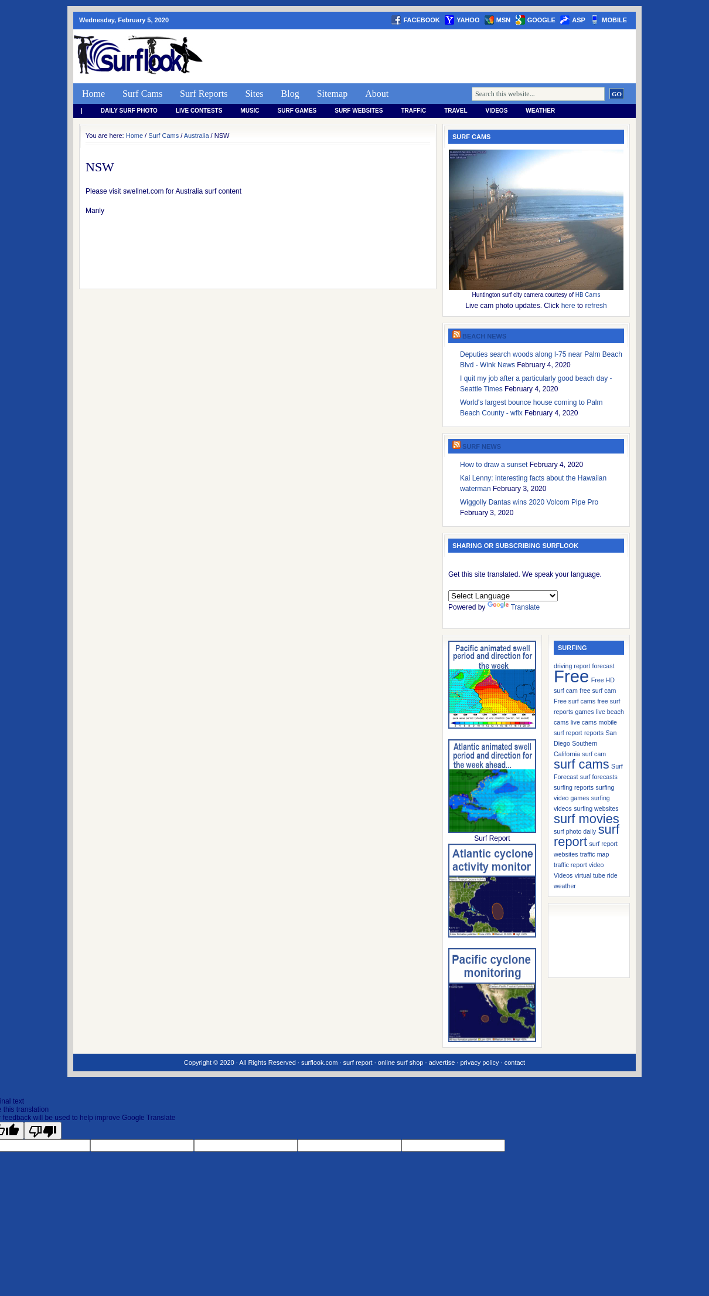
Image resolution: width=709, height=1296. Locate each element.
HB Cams (588, 295)
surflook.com (319, 1062)
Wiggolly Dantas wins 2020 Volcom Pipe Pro (529, 502)
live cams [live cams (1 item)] (583, 722)
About (376, 94)
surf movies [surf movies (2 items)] (586, 818)
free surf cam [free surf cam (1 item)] (598, 690)
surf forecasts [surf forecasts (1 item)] (599, 776)
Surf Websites (359, 110)
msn (503, 19)
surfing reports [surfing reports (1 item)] (574, 787)
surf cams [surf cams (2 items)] (581, 764)
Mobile (614, 19)
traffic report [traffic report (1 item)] (570, 864)
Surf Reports (203, 94)
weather (540, 110)
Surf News (481, 446)
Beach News (484, 336)
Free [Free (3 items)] (571, 676)
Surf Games (297, 110)
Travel (455, 110)
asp (578, 19)
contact (515, 1062)
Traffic (413, 110)
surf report (357, 1062)
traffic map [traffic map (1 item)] (594, 854)
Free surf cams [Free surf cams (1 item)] (574, 701)
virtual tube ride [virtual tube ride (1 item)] (596, 875)
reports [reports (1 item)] (594, 732)
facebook (421, 19)
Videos (497, 110)
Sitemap (332, 94)
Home (93, 94)
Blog (290, 94)
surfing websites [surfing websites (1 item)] (596, 808)
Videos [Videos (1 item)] (563, 875)
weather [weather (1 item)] (565, 885)
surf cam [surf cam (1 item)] (594, 753)
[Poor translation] (43, 1130)
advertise (442, 1062)
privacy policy (479, 1062)
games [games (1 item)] (584, 711)
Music (249, 110)
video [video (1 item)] (596, 864)
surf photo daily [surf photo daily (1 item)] (575, 831)
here (568, 306)
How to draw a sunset (493, 465)
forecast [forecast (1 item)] (603, 665)
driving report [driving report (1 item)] (572, 665)
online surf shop (401, 1062)
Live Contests (199, 110)
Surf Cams (142, 94)
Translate (514, 607)
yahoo (467, 19)
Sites (254, 94)
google (541, 19)
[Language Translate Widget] (503, 595)
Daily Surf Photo (129, 110)
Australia (196, 135)
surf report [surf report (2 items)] (586, 835)
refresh (595, 306)
